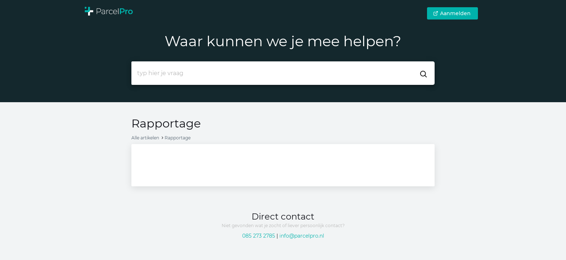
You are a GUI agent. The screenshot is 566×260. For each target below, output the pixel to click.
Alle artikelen (145, 137)
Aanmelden (452, 13)
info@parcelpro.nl (301, 236)
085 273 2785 (258, 236)
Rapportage (178, 137)
